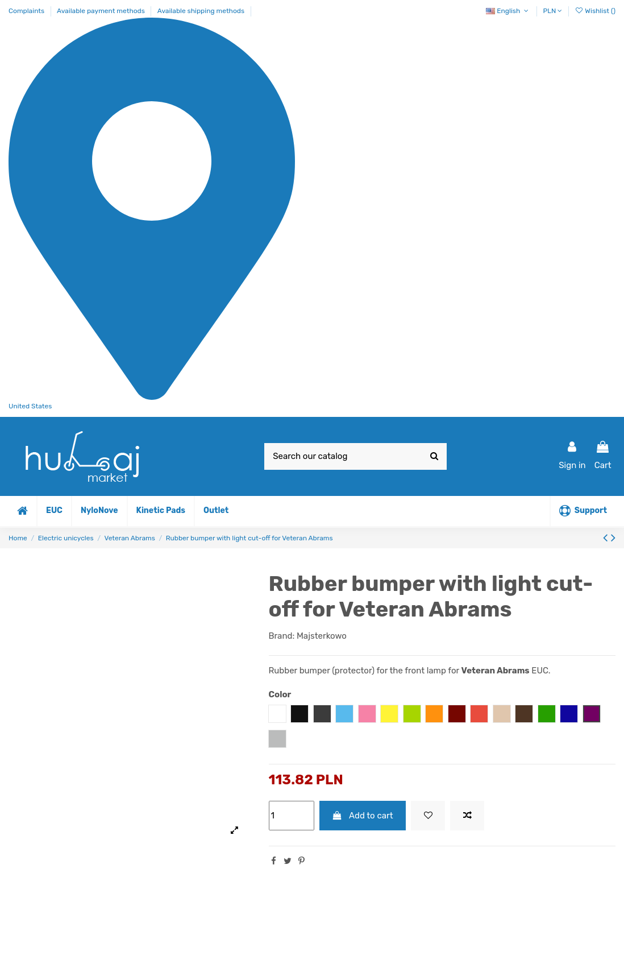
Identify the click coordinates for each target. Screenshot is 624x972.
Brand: (282, 636)
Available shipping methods (200, 11)
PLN (553, 11)
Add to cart (362, 815)
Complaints (27, 11)
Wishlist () (595, 11)
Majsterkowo (322, 636)
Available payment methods (102, 11)
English (508, 11)
